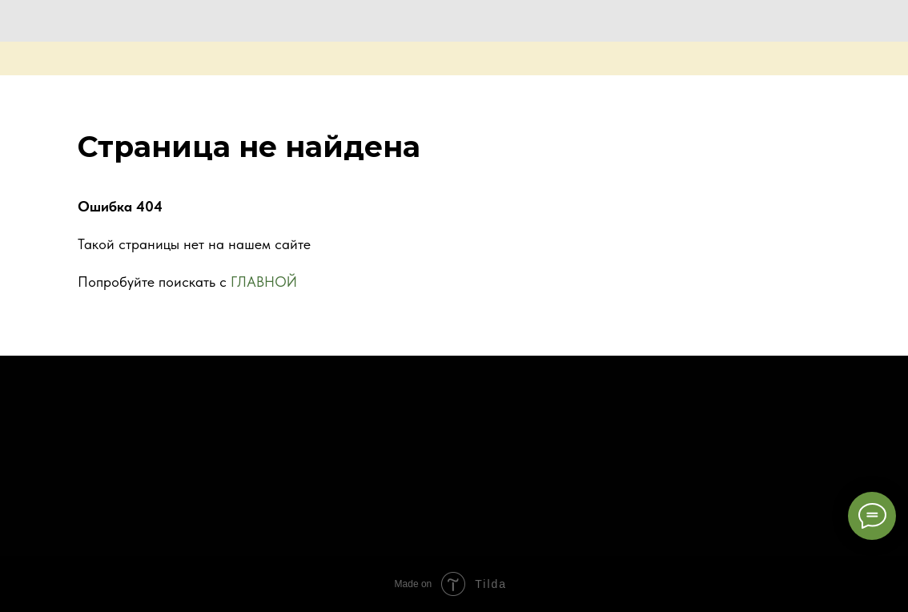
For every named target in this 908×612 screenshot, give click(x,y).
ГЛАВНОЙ (264, 281)
